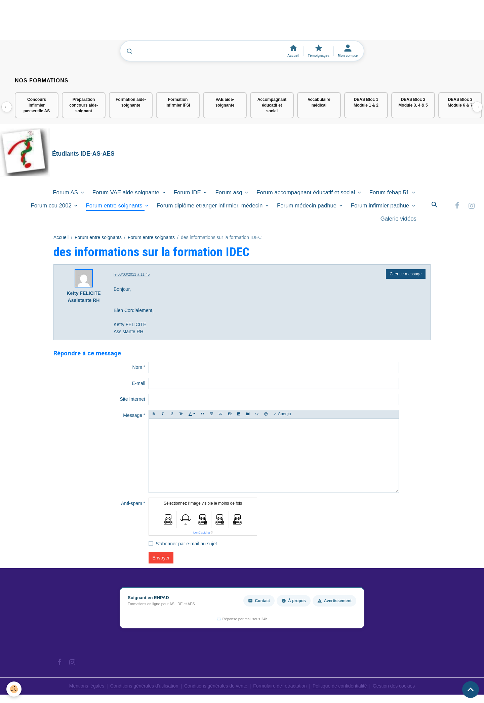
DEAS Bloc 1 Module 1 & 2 (366, 102)
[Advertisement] (122, 23)
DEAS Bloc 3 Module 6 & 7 (460, 102)
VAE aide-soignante (225, 102)
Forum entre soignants (115, 206)
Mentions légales (85, 686)
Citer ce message (405, 274)
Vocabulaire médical (319, 102)
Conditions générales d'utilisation (143, 686)
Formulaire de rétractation (280, 686)
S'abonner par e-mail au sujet (186, 544)
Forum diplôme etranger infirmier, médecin (210, 206)
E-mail (138, 383)
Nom (137, 367)
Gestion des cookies (395, 686)
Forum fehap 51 (390, 192)
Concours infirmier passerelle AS (37, 105)
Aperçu (282, 414)
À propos (293, 601)
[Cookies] (14, 689)
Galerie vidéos (398, 219)
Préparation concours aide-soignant (83, 105)
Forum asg (229, 192)
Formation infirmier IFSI (177, 102)
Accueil (61, 237)
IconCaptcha (201, 533)
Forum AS (66, 192)
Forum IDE (188, 192)
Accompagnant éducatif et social (272, 105)
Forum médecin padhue (307, 206)
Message (132, 415)
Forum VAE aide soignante (126, 192)
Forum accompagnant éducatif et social (306, 192)
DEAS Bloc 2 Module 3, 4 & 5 (413, 102)
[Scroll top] (470, 689)
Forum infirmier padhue (381, 206)
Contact (259, 601)
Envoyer (161, 558)
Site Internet (133, 399)
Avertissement (334, 601)
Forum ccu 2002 (52, 206)
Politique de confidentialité (340, 686)
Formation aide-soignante (131, 102)
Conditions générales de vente (215, 686)
